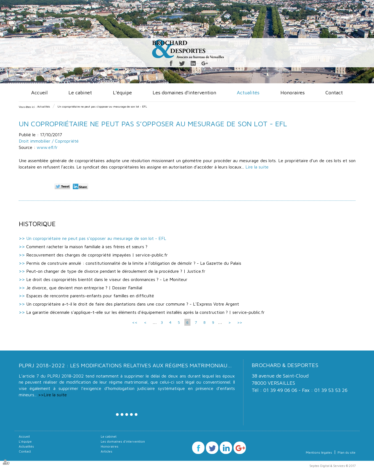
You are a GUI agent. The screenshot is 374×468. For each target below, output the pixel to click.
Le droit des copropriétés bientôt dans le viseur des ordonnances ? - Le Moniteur (106, 279)
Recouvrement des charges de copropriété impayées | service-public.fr (97, 254)
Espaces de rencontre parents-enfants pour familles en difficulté (90, 295)
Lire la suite (257, 166)
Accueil (39, 92)
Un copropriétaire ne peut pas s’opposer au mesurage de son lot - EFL (102, 106)
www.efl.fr (47, 147)
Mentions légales (319, 452)
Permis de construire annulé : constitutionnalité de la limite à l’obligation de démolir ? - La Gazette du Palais (133, 263)
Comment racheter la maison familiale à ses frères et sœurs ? (86, 246)
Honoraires (292, 92)
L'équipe (122, 92)
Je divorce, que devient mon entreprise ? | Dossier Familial (84, 287)
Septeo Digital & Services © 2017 (332, 465)
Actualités (248, 92)
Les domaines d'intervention (184, 92)
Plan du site (347, 452)
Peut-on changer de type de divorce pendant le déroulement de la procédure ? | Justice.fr (115, 271)
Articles (106, 451)
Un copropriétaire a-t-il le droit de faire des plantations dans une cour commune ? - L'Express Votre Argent (132, 303)
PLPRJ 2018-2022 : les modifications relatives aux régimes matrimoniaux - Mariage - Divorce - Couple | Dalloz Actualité (196, 365)
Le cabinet (80, 92)
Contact (334, 92)
